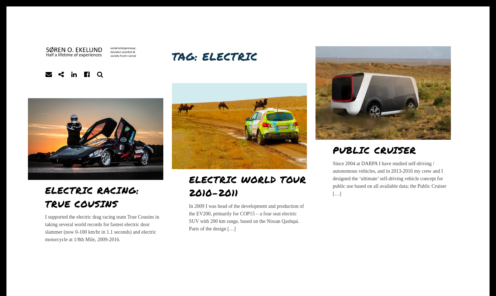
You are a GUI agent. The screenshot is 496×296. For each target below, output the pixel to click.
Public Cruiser (374, 150)
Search (100, 75)
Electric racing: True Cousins (92, 196)
